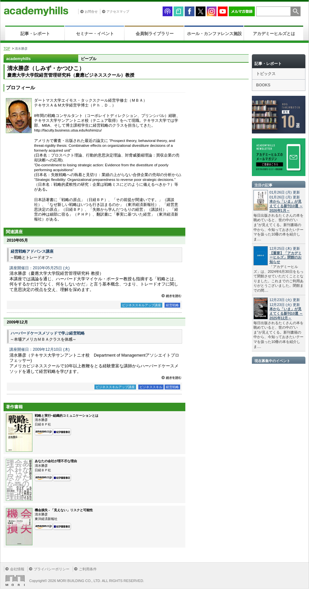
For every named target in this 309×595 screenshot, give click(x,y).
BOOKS (263, 85)
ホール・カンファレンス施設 (214, 33)
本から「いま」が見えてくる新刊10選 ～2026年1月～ (286, 205)
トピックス (266, 73)
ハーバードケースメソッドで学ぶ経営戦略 (48, 333)
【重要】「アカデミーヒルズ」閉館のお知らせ (285, 257)
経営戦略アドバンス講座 (32, 251)
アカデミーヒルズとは (274, 33)
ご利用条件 (88, 569)
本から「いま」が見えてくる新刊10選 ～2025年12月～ (286, 313)
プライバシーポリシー (51, 569)
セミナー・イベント (95, 33)
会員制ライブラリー (155, 33)
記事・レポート (35, 33)
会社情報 (17, 569)
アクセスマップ (117, 11)
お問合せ (91, 11)
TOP (7, 48)
